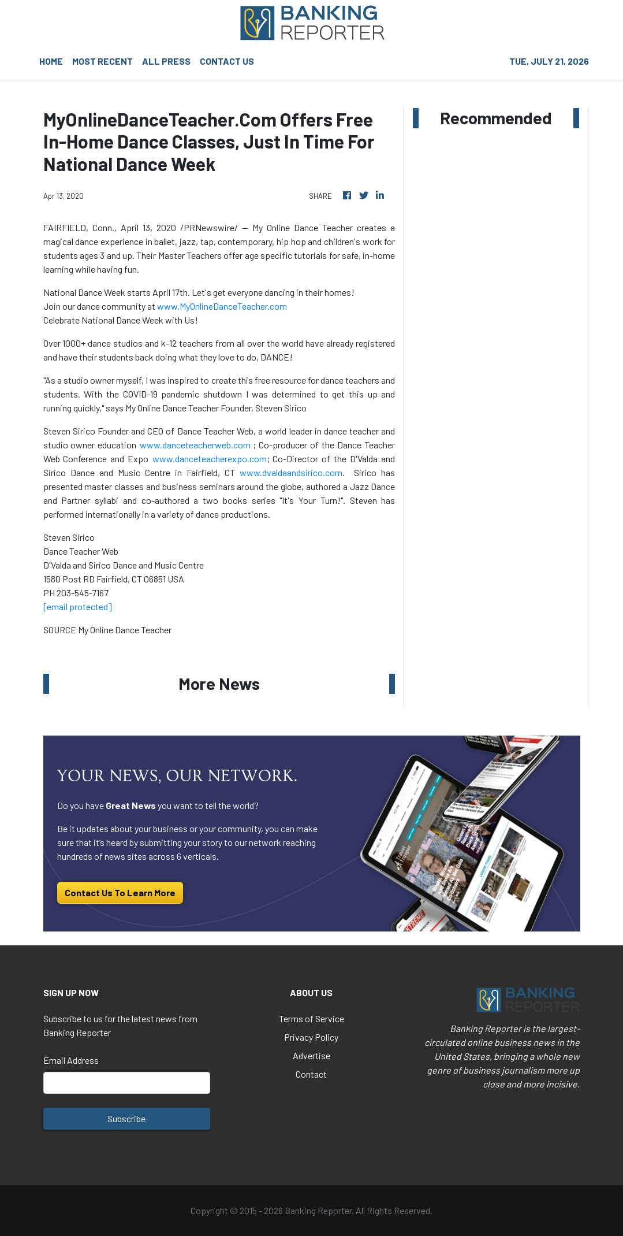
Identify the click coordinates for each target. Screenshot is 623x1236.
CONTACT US (227, 60)
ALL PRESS (166, 60)
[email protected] (77, 606)
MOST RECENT (102, 60)
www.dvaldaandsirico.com (291, 472)
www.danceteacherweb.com (195, 444)
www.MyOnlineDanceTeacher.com (222, 305)
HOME (51, 60)
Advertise (311, 1055)
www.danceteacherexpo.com (209, 458)
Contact (311, 1073)
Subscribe (126, 1118)
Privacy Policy (311, 1036)
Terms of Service (311, 1018)
